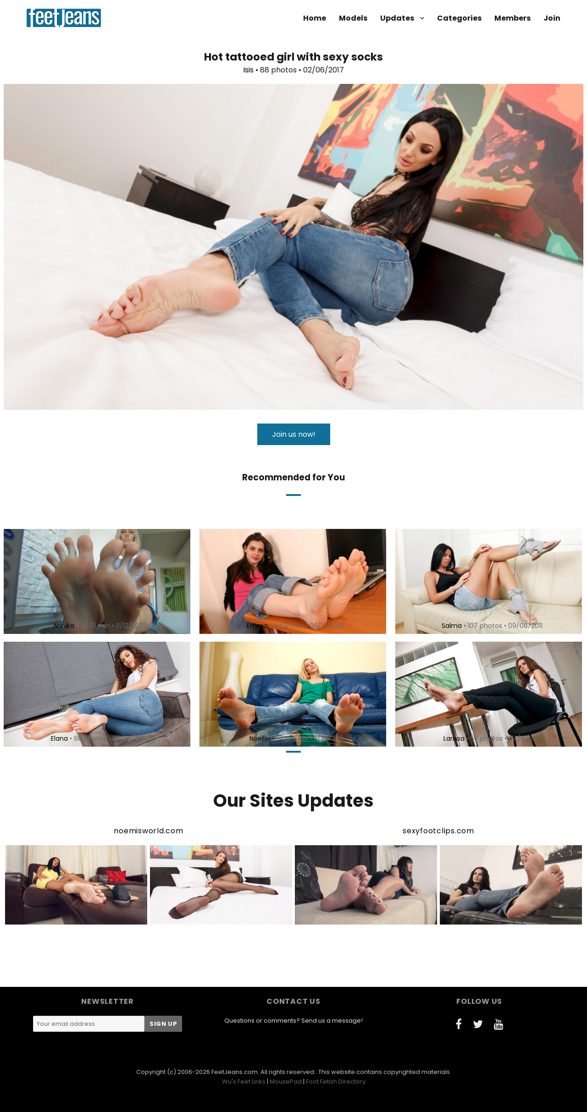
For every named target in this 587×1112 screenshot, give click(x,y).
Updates (397, 18)
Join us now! (294, 434)
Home (314, 18)
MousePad (286, 1081)
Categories (459, 18)
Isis (248, 70)
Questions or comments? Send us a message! (293, 1020)
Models (353, 18)
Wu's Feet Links (244, 1081)
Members (512, 18)
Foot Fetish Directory (335, 1081)
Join (551, 18)
